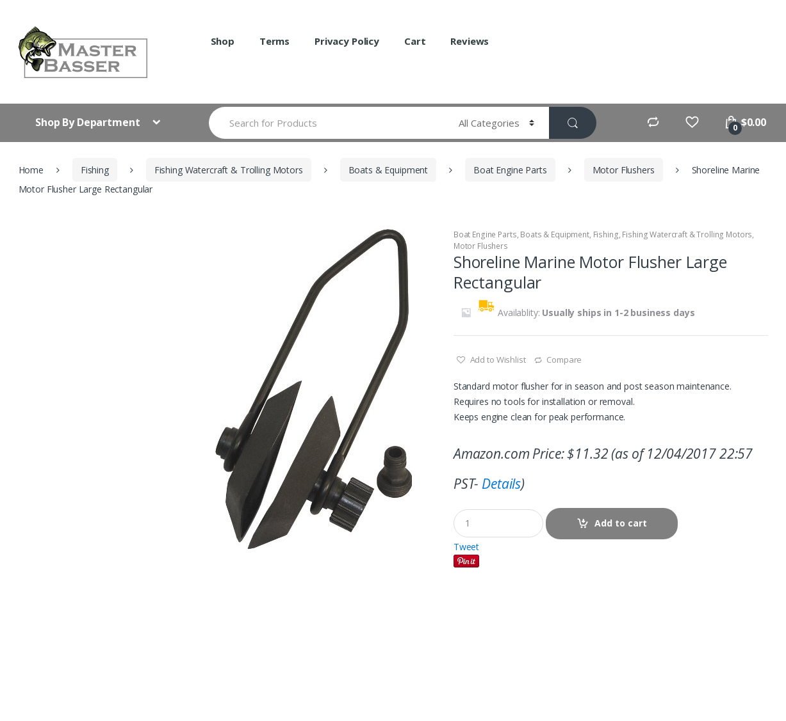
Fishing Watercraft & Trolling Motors (228, 170)
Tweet (466, 547)
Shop (222, 41)
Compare (564, 359)
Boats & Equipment (388, 170)
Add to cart (620, 523)
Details (501, 484)
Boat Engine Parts (510, 170)
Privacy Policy (347, 41)
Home (31, 170)
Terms (274, 41)
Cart (414, 41)
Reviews (469, 41)
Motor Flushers (624, 170)
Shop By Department (88, 122)
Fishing (95, 170)
